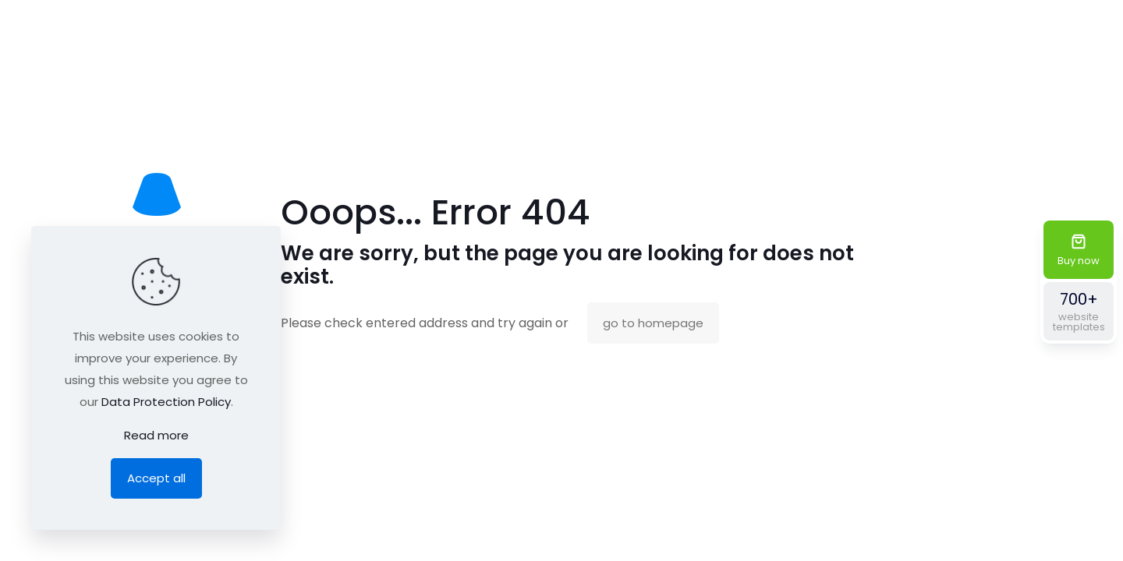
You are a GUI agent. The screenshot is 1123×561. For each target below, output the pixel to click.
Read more (156, 435)
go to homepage (653, 323)
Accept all (156, 478)
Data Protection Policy (166, 401)
